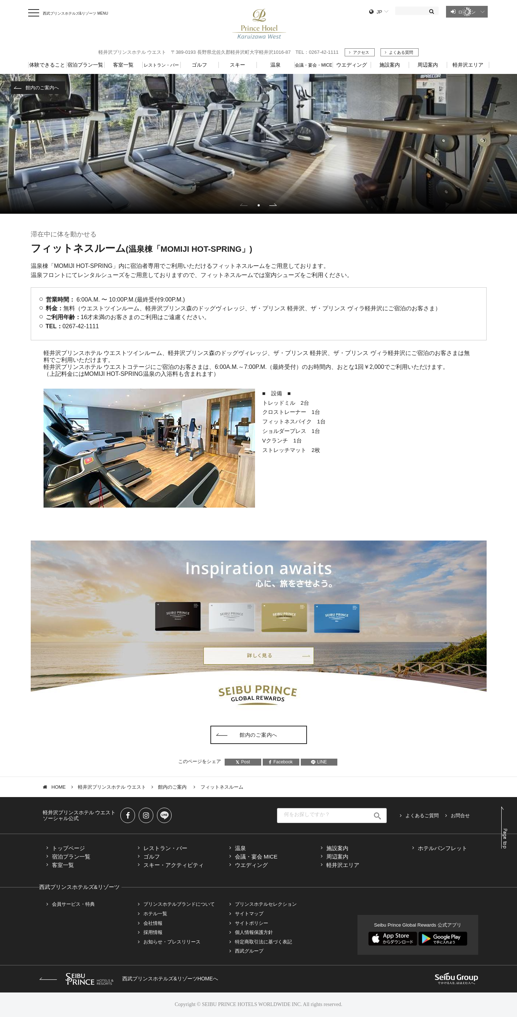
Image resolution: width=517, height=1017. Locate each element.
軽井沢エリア (342, 865)
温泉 (240, 848)
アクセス (361, 52)
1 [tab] (259, 205)
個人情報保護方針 (254, 932)
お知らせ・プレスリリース (172, 942)
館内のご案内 (173, 787)
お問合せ (460, 815)
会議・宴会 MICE (256, 856)
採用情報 (152, 932)
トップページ (68, 848)
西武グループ (249, 951)
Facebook (281, 761)
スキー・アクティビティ (173, 865)
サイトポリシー (251, 923)
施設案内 (337, 848)
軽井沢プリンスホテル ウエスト (112, 787)
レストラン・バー (165, 848)
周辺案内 (337, 856)
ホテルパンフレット (442, 848)
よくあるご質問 (422, 815)
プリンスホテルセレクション (266, 904)
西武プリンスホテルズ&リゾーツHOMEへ (128, 979)
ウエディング (251, 865)
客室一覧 (63, 865)
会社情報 (152, 923)
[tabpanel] (258, 144)
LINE (319, 761)
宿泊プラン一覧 (71, 856)
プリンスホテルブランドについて (179, 904)
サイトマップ (249, 913)
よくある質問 (401, 52)
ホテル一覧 (155, 913)
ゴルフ (151, 856)
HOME (59, 787)
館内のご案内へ (42, 87)
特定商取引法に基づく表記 (263, 942)
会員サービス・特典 (73, 904)
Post (243, 761)
